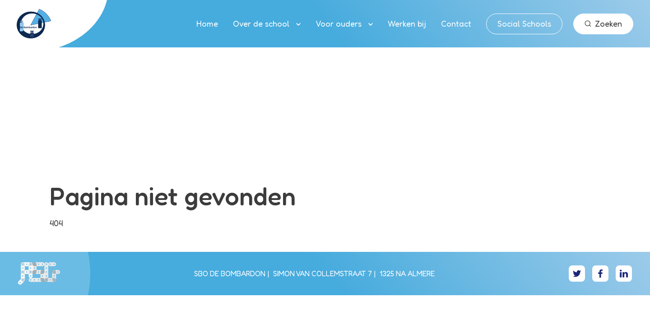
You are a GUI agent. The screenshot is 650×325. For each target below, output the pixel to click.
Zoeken (603, 23)
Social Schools (524, 23)
